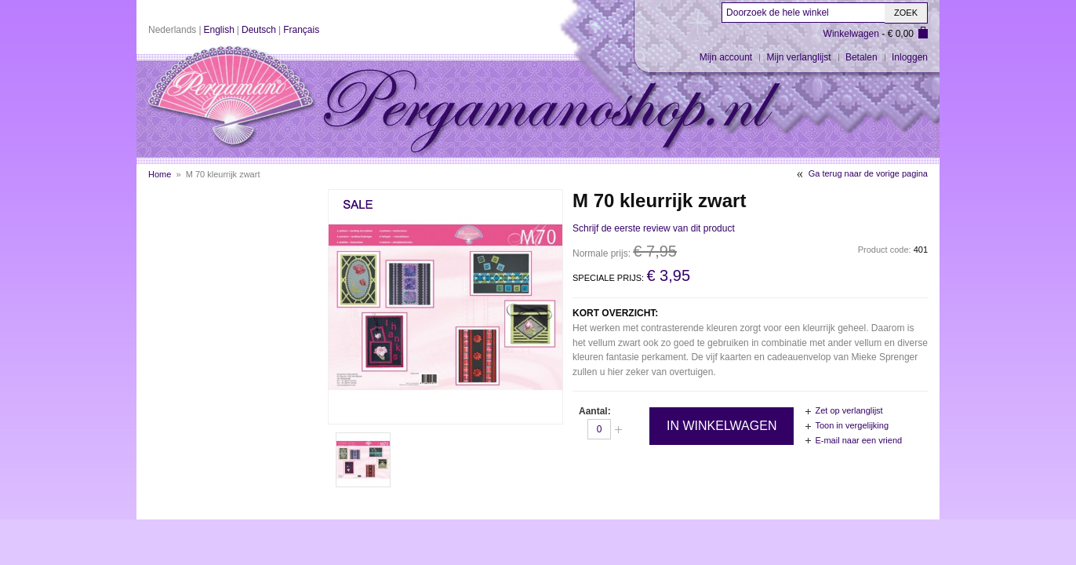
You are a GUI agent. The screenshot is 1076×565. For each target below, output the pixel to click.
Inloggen (910, 57)
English (219, 29)
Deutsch (259, 29)
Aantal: (595, 411)
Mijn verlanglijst (799, 57)
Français (301, 29)
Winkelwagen (851, 33)
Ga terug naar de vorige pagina (868, 173)
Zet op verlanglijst (848, 410)
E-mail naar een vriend (858, 440)
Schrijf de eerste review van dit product (654, 228)
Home (159, 174)
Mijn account (726, 57)
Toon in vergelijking (852, 425)
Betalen (861, 57)
